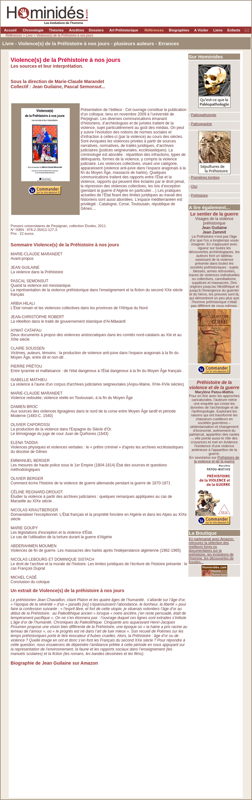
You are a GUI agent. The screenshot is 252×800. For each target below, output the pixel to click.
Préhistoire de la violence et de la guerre (216, 459)
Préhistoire (199, 195)
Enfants (233, 30)
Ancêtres (76, 30)
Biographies (179, 30)
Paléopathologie (203, 115)
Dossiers (96, 30)
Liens (218, 30)
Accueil (10, 30)
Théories (56, 30)
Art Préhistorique (123, 30)
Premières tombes (205, 177)
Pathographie (201, 124)
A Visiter (201, 30)
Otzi (194, 186)
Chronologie (33, 30)
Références (154, 30)
